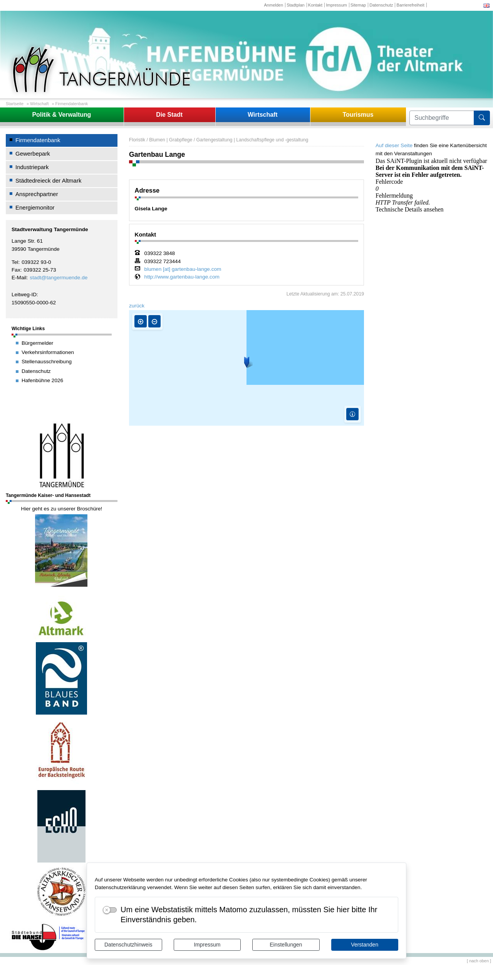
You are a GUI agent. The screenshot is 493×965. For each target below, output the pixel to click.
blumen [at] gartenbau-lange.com (182, 269)
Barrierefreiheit (410, 5)
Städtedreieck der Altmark (48, 180)
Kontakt (315, 5)
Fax (16, 270)
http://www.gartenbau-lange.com (182, 277)
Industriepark (32, 167)
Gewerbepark (32, 153)
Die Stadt (169, 114)
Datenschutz (381, 5)
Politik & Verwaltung (61, 114)
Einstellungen (286, 945)
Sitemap (358, 5)
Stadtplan (296, 5)
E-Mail (19, 277)
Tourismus (357, 114)
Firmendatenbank (71, 103)
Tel (15, 262)
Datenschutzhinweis (128, 945)
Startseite (14, 103)
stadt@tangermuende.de (58, 277)
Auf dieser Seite (394, 145)
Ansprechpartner (36, 194)
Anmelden (273, 5)
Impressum (207, 945)
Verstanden (364, 945)
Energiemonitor (35, 207)
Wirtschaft (39, 103)
